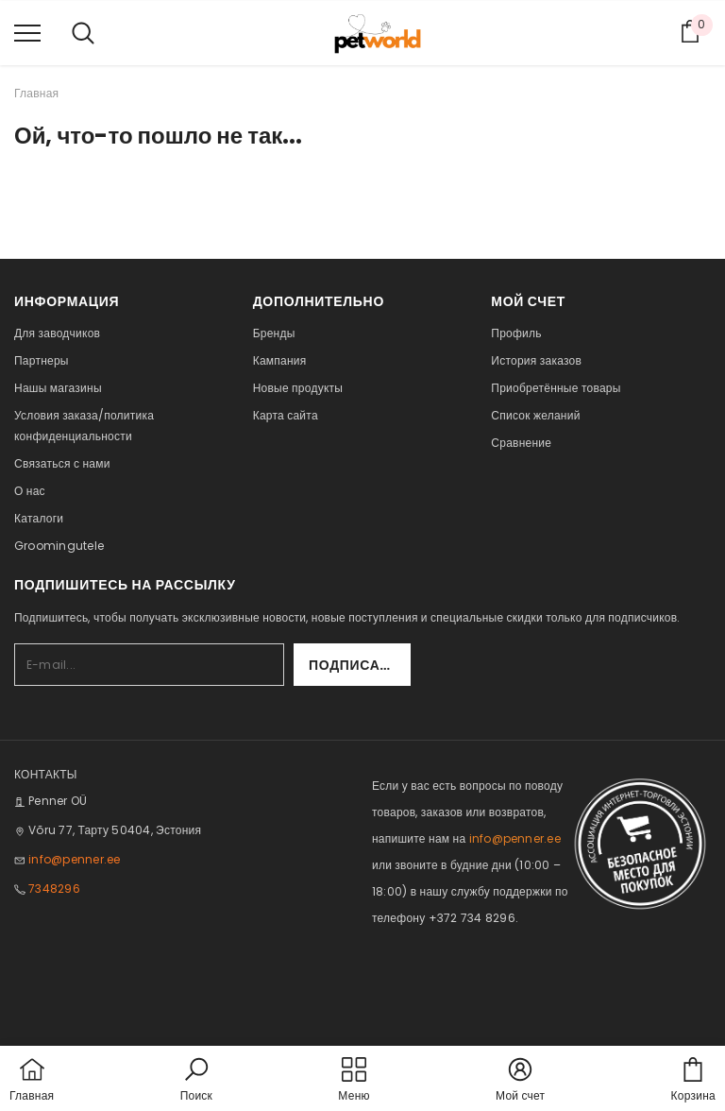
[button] (196, 1080)
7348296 (54, 888)
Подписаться (360, 665)
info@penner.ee (74, 859)
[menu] (27, 32)
